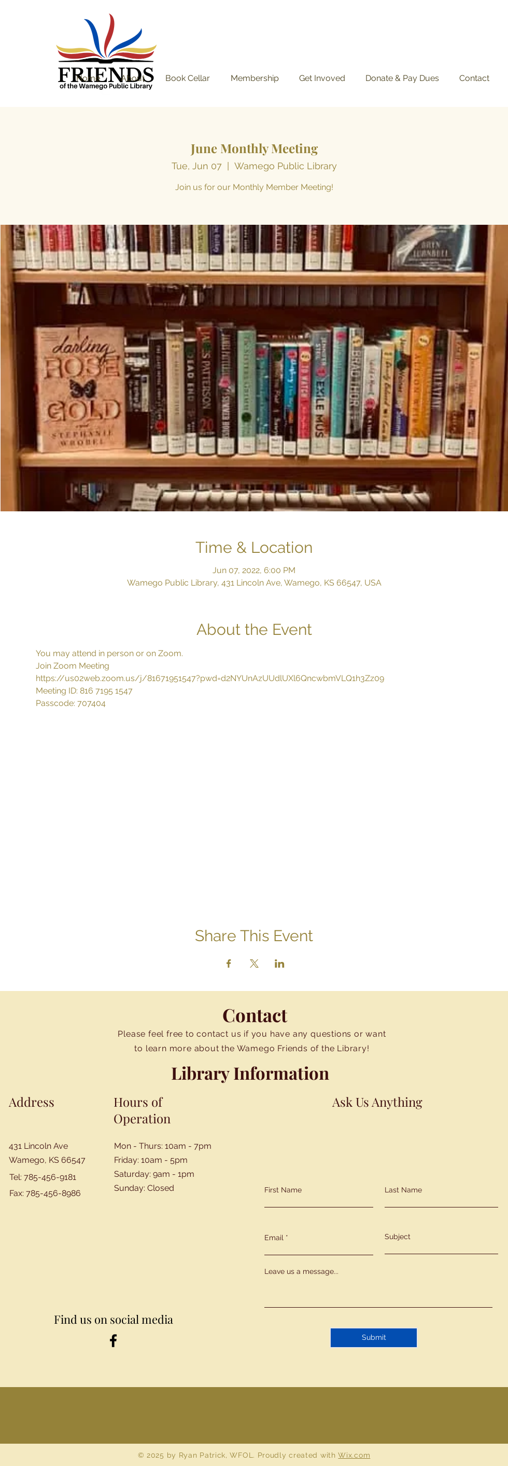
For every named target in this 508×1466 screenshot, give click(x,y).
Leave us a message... (301, 1271)
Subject (398, 1236)
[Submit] (374, 1337)
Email (274, 1237)
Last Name (403, 1189)
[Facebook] (113, 1340)
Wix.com (354, 1455)
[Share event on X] (254, 963)
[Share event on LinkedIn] (280, 963)
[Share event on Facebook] (229, 963)
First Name (283, 1189)
